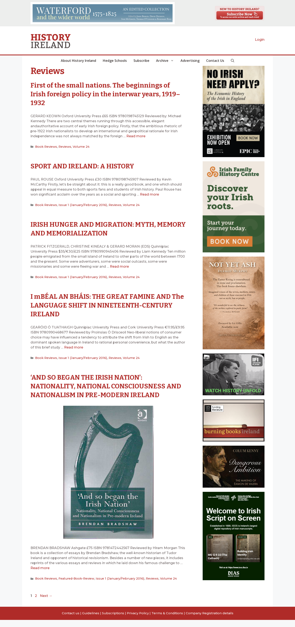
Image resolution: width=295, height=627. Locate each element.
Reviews (63, 146)
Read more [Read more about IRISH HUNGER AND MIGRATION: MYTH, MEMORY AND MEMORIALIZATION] (119, 266)
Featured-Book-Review (74, 586)
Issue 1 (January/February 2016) (79, 204)
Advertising (190, 60)
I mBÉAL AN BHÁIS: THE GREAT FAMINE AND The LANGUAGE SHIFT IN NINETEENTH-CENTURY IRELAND (107, 304)
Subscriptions (113, 620)
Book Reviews (45, 146)
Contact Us (215, 60)
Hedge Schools (115, 60)
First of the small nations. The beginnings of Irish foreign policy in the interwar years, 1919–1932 (107, 94)
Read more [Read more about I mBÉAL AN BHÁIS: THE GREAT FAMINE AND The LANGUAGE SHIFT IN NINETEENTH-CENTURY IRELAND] (73, 346)
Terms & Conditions (167, 620)
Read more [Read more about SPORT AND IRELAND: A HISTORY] (149, 194)
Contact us (70, 620)
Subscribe (141, 60)
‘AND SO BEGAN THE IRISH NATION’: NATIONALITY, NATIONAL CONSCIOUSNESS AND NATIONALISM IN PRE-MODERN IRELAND (106, 389)
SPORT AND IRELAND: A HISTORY (88, 165)
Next (46, 603)
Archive (166, 60)
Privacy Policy (138, 620)
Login (259, 40)
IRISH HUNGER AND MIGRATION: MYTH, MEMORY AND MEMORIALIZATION (99, 228)
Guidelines (90, 620)
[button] (233, 60)
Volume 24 (78, 146)
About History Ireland (78, 60)
